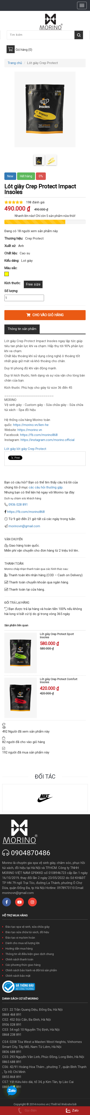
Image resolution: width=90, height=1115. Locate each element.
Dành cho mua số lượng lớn (22, 943)
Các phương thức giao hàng (23, 964)
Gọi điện (26, 1110)
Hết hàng (26, 176)
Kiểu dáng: (11, 261)
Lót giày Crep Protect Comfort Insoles (58, 680)
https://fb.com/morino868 (26, 512)
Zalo (71, 1110)
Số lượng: (11, 291)
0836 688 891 (11, 1052)
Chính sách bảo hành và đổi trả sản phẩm (31, 970)
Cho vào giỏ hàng (45, 315)
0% (41, 176)
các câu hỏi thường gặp (45, 487)
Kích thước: (12, 283)
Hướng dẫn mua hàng (19, 948)
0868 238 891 (11, 1035)
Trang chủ (15, 63)
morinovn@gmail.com (24, 526)
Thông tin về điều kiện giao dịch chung (29, 954)
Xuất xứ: (10, 246)
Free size (33, 284)
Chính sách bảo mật (17, 975)
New (10, 176)
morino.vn (42, 1104)
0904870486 (30, 853)
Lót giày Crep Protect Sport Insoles (57, 635)
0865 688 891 (11, 1062)
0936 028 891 (11, 1025)
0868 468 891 (11, 1015)
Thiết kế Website (61, 1104)
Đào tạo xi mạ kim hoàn (20, 937)
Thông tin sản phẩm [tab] (22, 329)
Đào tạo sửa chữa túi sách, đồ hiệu (27, 932)
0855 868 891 (11, 1077)
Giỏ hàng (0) (24, 49)
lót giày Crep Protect (31, 449)
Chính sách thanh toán (19, 959)
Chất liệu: (11, 253)
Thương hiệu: (13, 238)
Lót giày (10, 449)
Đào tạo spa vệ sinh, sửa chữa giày (27, 926)
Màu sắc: (10, 268)
